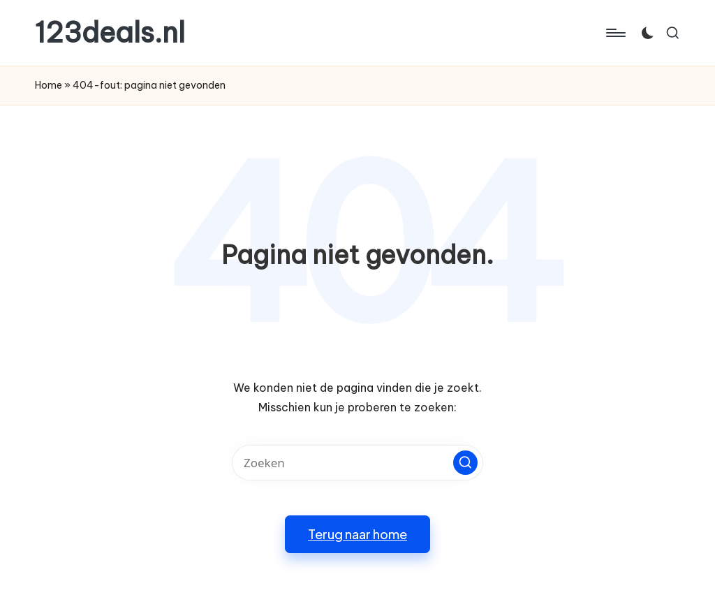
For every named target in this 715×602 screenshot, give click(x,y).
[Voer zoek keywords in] (357, 462)
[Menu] (615, 33)
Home (48, 85)
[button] (465, 462)
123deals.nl (110, 32)
